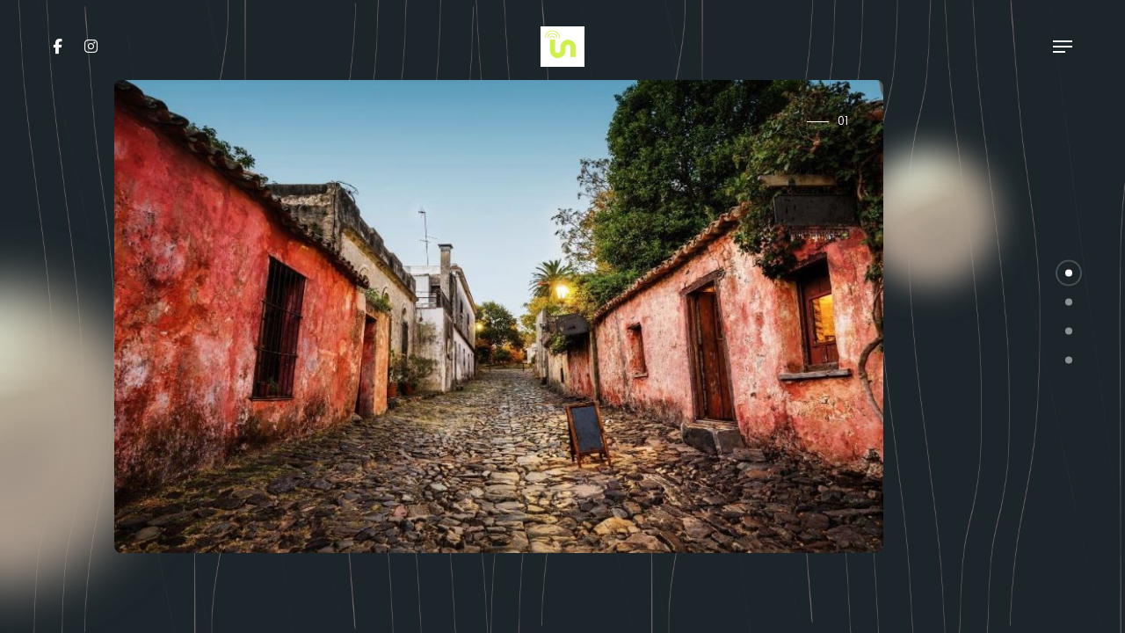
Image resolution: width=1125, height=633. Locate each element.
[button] (1068, 273)
